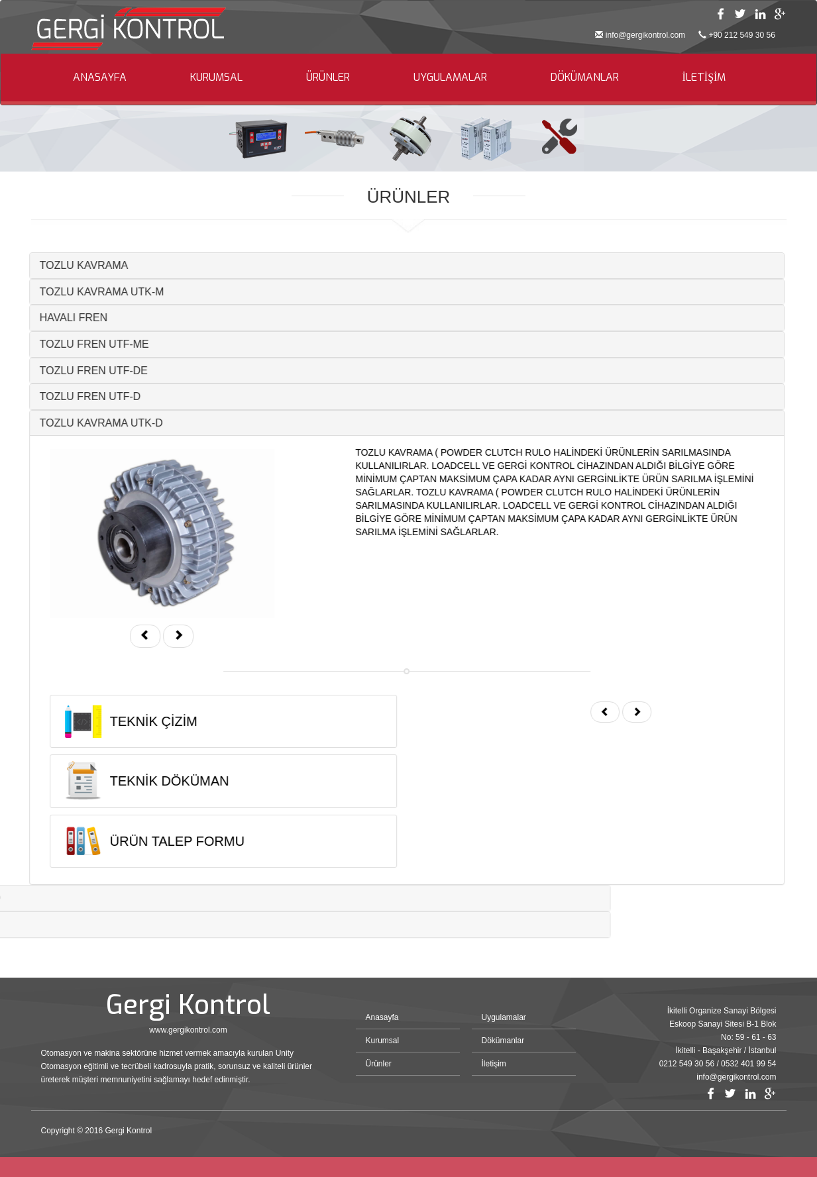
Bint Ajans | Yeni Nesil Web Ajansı (755, 1134)
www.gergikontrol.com (188, 1030)
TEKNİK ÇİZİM (130, 721)
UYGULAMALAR (450, 77)
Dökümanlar (503, 1040)
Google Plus (780, 14)
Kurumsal (383, 1040)
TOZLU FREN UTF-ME (70, 344)
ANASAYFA (100, 77)
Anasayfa (382, 1017)
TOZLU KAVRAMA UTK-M (78, 291)
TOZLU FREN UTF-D (66, 396)
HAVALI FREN (50, 317)
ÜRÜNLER (328, 77)
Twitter (740, 14)
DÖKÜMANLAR (585, 77)
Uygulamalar (504, 1017)
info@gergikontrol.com (645, 35)
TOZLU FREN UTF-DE (70, 370)
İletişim (494, 1063)
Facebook (720, 14)
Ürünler (379, 1063)
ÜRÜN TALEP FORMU (153, 841)
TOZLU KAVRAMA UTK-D (77, 423)
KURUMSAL (216, 77)
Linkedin (760, 14)
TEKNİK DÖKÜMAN (145, 781)
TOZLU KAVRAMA (60, 265)
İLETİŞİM (704, 77)
